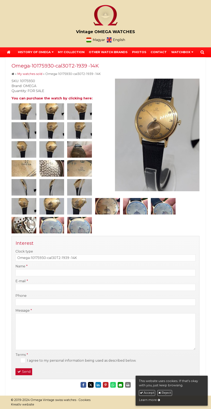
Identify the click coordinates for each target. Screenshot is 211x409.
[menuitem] (71, 52)
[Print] (127, 385)
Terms (21, 355)
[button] (202, 52)
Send (24, 372)
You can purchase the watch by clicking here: (52, 98)
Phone (21, 296)
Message (23, 310)
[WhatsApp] (113, 385)
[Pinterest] (105, 385)
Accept (147, 393)
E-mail (21, 281)
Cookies (84, 400)
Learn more (148, 400)
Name (21, 266)
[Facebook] (83, 385)
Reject (164, 393)
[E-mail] (120, 385)
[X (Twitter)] (90, 385)
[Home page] (105, 15)
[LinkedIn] (98, 385)
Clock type (24, 251)
